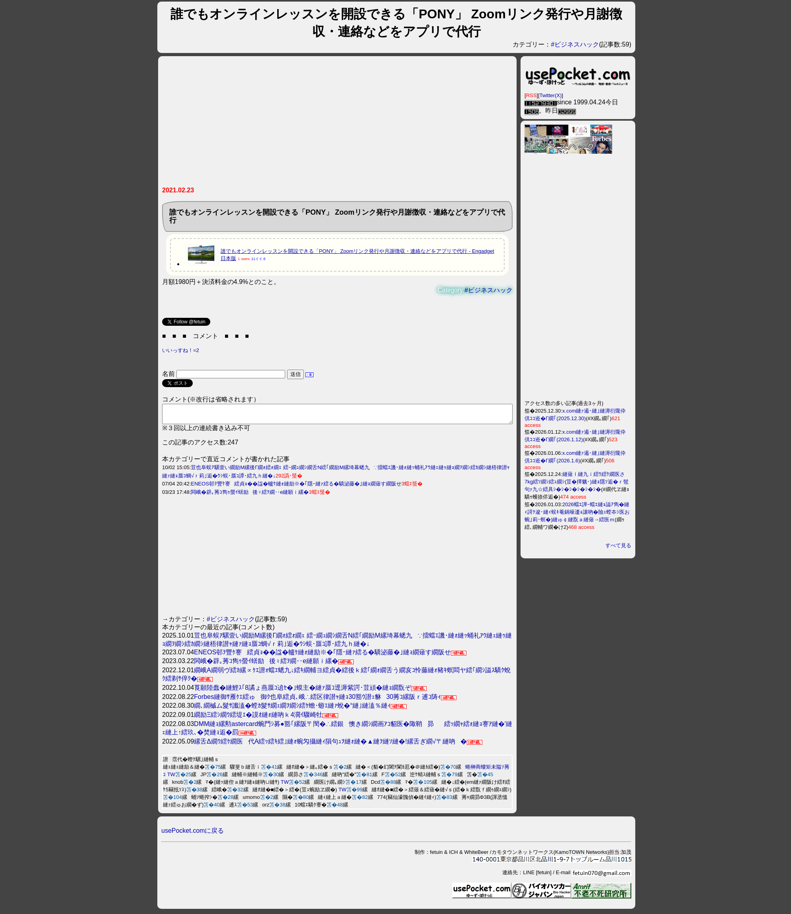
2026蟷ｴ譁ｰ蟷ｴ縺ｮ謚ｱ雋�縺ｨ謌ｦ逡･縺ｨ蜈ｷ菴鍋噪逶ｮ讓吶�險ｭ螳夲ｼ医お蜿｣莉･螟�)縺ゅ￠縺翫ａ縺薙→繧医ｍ (577, 512)
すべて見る (618, 545)
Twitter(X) (551, 95)
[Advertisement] (337, 124)
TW (171, 778)
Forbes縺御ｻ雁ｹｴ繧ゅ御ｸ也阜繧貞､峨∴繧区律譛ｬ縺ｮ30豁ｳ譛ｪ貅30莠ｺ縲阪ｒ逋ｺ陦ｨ (317, 700)
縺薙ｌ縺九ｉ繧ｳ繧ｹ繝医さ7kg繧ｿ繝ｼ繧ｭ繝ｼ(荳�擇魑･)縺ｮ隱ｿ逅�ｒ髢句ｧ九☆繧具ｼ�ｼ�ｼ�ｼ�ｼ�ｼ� (576, 481)
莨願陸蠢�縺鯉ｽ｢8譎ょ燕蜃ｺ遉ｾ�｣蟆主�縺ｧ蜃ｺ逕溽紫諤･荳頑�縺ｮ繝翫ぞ (302, 691)
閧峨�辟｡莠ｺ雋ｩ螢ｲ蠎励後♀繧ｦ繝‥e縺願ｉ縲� (250, 496)
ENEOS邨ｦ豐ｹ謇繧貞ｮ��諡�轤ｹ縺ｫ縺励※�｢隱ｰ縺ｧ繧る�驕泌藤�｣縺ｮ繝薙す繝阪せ (296, 487)
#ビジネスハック (575, 44)
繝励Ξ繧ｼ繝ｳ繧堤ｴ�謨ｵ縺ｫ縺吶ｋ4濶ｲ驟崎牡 (258, 718)
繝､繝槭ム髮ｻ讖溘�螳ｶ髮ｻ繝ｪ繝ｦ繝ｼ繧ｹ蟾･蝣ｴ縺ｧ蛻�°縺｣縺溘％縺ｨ (292, 709)
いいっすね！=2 (180, 350)
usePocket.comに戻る (192, 834)
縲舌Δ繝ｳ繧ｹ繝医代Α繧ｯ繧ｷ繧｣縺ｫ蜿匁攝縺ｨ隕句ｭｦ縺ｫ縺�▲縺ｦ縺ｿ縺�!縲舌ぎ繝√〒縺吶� (330, 745)
